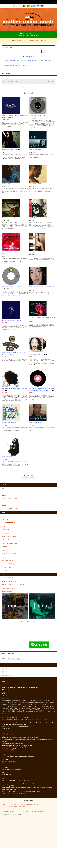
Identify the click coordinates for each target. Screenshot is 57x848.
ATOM (23, 806)
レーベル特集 (5, 570)
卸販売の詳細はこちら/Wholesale (37, 719)
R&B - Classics (25, 65)
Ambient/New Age (6, 550)
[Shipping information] (8, 750)
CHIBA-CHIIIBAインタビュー (9, 588)
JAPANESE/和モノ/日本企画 (12, 60)
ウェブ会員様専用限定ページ (9, 578)
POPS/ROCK (5, 546)
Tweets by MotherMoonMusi (28, 622)
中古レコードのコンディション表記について (13, 584)
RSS (20, 806)
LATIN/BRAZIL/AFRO (7, 533)
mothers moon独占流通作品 (9, 564)
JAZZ (3, 516)
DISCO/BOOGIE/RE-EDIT (8, 523)
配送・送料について (15, 804)
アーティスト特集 (6, 567)
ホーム (3, 65)
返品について (23, 804)
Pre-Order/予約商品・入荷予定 (36, 40)
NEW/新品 (17, 65)
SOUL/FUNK (5, 519)
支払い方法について (6, 804)
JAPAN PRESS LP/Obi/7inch (27, 60)
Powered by (13, 814)
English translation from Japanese (11, 736)
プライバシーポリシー (44, 804)
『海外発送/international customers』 (12, 734)
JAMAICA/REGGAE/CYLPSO (9, 536)
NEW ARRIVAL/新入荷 (18, 40)
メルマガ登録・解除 (6, 806)
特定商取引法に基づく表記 (33, 804)
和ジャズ (37, 60)
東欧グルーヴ (5, 540)
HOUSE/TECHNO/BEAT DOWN (9, 543)
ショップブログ (14, 806)
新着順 (16, 81)
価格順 (12, 81)
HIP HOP (4, 526)
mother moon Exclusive (46, 60)
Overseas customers (7, 591)
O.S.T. (3, 557)
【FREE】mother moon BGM (9, 581)
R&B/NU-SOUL (10, 65)
